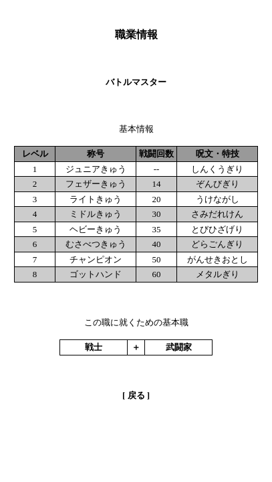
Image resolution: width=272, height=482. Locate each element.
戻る (136, 395)
